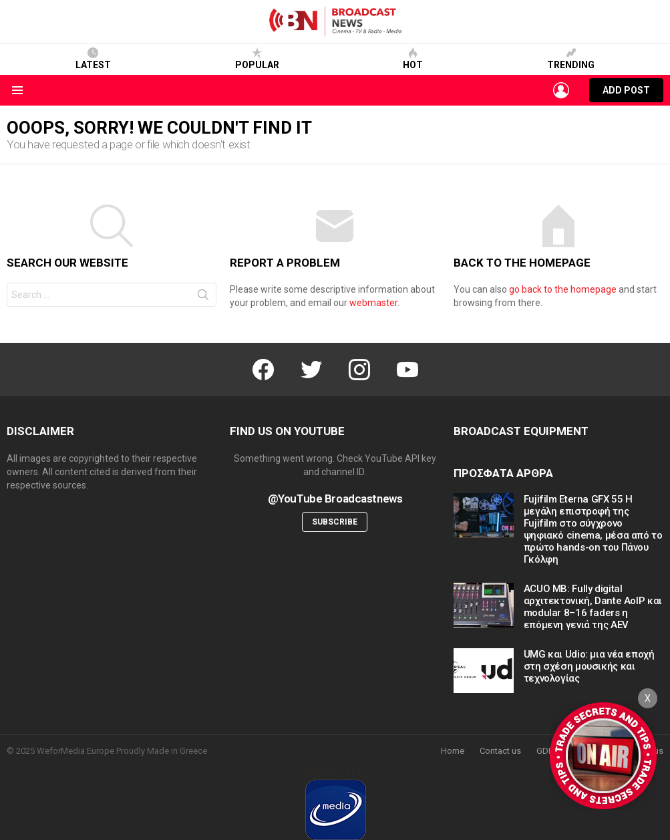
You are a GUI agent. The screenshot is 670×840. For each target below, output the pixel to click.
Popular (257, 58)
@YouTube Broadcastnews (335, 498)
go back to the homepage (563, 289)
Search (203, 297)
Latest (93, 58)
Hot (413, 58)
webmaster (373, 302)
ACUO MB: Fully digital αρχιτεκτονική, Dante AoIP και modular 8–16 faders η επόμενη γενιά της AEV (593, 607)
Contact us (500, 751)
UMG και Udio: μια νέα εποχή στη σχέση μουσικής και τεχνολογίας (589, 666)
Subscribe (334, 522)
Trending (571, 58)
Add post (626, 93)
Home (452, 751)
